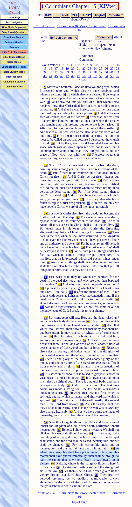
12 (107, 65)
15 (45, 68)
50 (84, 76)
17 (56, 68)
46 (61, 76)
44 (50, 76)
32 (61, 72)
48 (72, 76)
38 (95, 72)
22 (84, 68)
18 (61, 68)
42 (117, 72)
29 (45, 72)
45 (56, 76)
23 (89, 68)
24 (95, 68)
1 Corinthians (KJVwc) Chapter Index (81, 26)
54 (106, 76)
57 (78, 80)
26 (106, 68)
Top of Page (79, 502)
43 (45, 76)
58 (84, 80)
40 (106, 72)
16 (50, 68)
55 (112, 76)
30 (50, 72)
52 (95, 76)
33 (67, 72)
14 (118, 65)
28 (117, 68)
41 (112, 72)
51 (89, 76)
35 (78, 72)
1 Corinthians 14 (43, 26)
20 (72, 68)
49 (78, 76)
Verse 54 (43, 39)
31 (56, 72)
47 (67, 76)
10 (96, 65)
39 (100, 72)
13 (112, 65)
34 (72, 72)
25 (100, 68)
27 (112, 68)
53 (100, 76)
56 (117, 76)
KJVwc (83, 19)
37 (89, 72)
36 (84, 72)
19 (67, 68)
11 (101, 65)
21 (78, 68)
